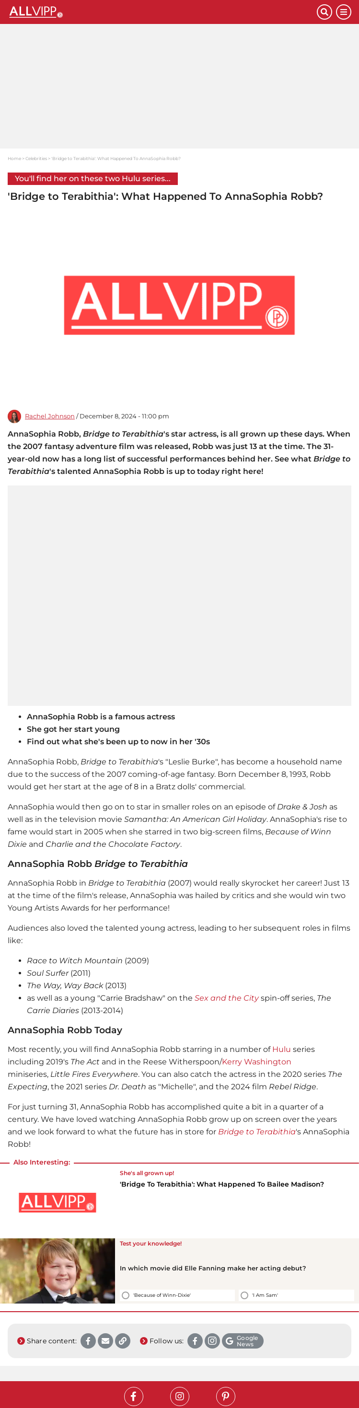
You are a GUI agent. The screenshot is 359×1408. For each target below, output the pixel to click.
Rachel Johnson (50, 416)
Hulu (281, 1049)
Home (14, 158)
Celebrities (36, 158)
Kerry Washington (256, 1061)
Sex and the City (227, 998)
